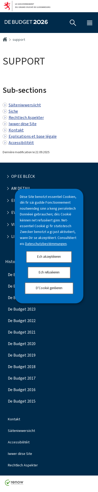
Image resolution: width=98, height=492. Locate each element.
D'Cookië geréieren (49, 288)
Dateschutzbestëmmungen (46, 243)
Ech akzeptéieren (49, 256)
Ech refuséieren (49, 272)
